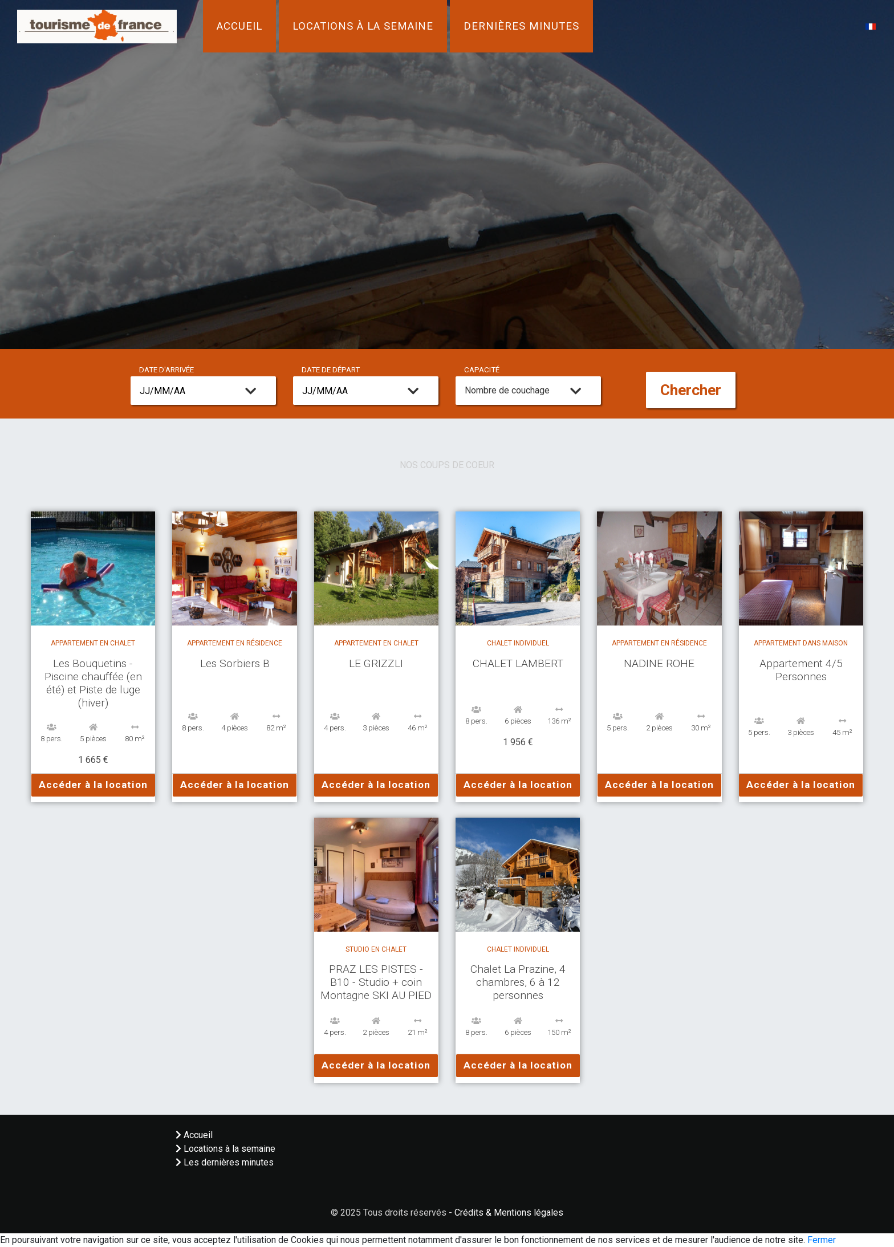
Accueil (239, 26)
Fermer (821, 1239)
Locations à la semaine (362, 26)
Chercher (690, 390)
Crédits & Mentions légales (508, 1212)
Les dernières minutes (225, 1162)
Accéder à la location (93, 784)
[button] (870, 26)
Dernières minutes (521, 26)
